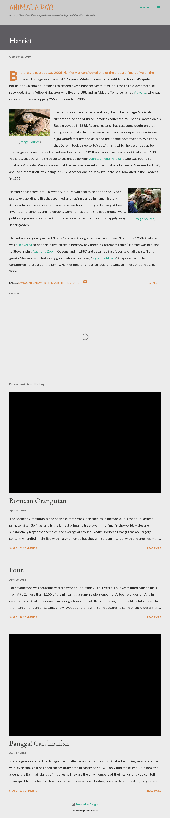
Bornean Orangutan (38, 500)
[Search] (144, 7)
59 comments (28, 548)
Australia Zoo (43, 251)
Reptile (65, 282)
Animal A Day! (31, 7)
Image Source (30, 142)
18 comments (28, 617)
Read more (154, 548)
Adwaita (140, 92)
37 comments (28, 790)
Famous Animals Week (32, 282)
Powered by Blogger (85, 804)
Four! (17, 569)
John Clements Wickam (106, 158)
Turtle (75, 282)
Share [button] (153, 282)
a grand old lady (104, 258)
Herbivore (53, 282)
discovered (23, 245)
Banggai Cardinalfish (39, 743)
